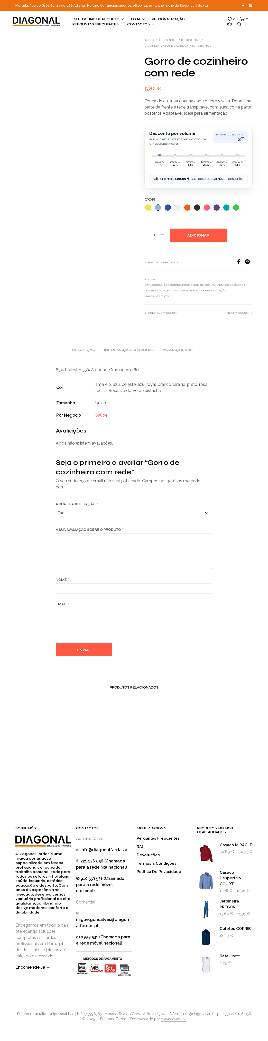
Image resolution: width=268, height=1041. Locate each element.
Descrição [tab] (83, 350)
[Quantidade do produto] (154, 235)
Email (62, 604)
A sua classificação (77, 504)
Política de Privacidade (159, 871)
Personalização (168, 19)
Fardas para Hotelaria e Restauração (196, 290)
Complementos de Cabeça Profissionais (177, 45)
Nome (62, 580)
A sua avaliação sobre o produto (90, 530)
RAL (140, 846)
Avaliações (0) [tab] (177, 350)
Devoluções (148, 855)
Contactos (138, 24)
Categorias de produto (95, 19)
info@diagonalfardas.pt (104, 849)
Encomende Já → (32, 967)
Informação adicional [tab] (129, 350)
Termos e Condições (157, 863)
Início (149, 40)
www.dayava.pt (173, 1019)
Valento (162, 296)
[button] (231, 19)
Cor (149, 199)
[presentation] (95, 632)
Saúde (101, 415)
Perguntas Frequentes (95, 24)
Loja (135, 19)
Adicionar (198, 235)
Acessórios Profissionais (179, 40)
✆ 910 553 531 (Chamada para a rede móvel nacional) (100, 884)
